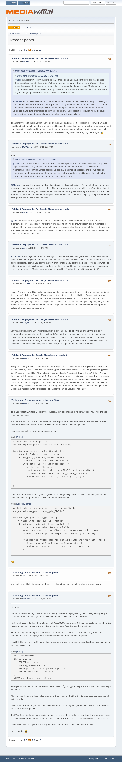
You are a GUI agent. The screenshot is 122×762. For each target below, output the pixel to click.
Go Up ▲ (112, 759)
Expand (27, 504)
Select (19, 437)
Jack (24, 248)
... (22, 50)
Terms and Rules (100, 759)
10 (40, 50)
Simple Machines (27, 759)
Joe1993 (26, 284)
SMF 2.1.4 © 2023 (13, 759)
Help (91, 759)
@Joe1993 (16, 256)
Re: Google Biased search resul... (52, 58)
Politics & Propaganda (22, 58)
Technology (17, 400)
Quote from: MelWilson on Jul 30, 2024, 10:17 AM (36, 71)
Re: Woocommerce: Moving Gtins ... (43, 400)
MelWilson (27, 147)
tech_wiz (26, 323)
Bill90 (24, 358)
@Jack (18, 80)
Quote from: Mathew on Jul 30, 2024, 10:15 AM (37, 76)
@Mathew (17, 101)
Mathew (25, 61)
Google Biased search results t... (52, 355)
